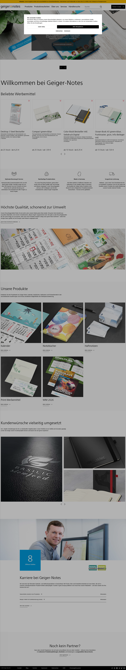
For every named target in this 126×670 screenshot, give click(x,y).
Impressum (67, 30)
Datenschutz (59, 30)
